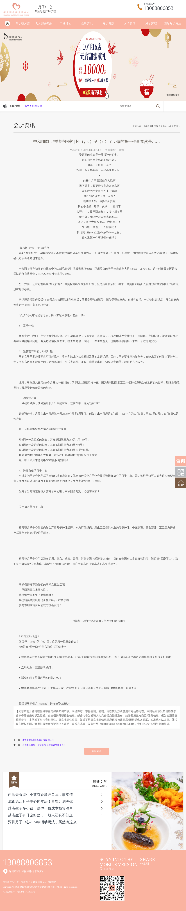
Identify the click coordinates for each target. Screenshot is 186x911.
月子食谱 (129, 23)
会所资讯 (87, 23)
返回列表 (97, 751)
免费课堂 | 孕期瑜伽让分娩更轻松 (38, 740)
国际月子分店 (172, 23)
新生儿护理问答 (33, 106)
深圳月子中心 (9, 882)
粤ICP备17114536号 (26, 891)
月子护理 (151, 23)
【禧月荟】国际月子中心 (155, 126)
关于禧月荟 (22, 23)
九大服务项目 (44, 23)
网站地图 (52, 882)
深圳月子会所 (7, 23)
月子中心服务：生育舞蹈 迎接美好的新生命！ (44, 745)
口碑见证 (65, 23)
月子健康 (108, 23)
